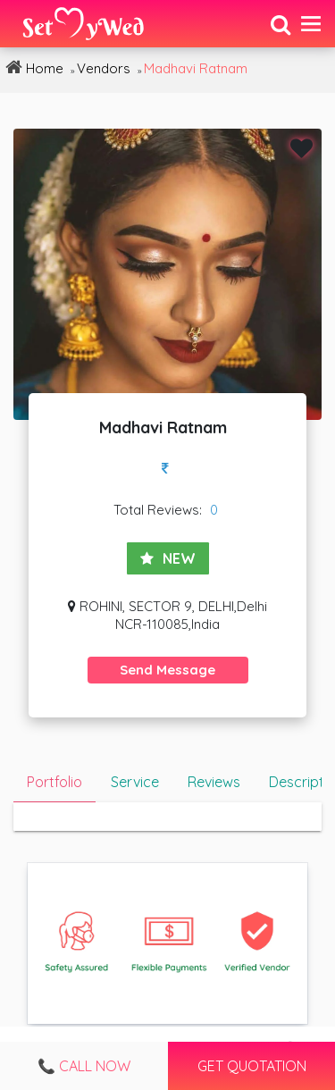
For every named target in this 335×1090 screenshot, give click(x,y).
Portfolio (54, 782)
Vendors (103, 68)
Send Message (167, 669)
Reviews (214, 782)
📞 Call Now (84, 1066)
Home (31, 67)
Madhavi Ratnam (195, 68)
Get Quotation (251, 1066)
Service (135, 782)
